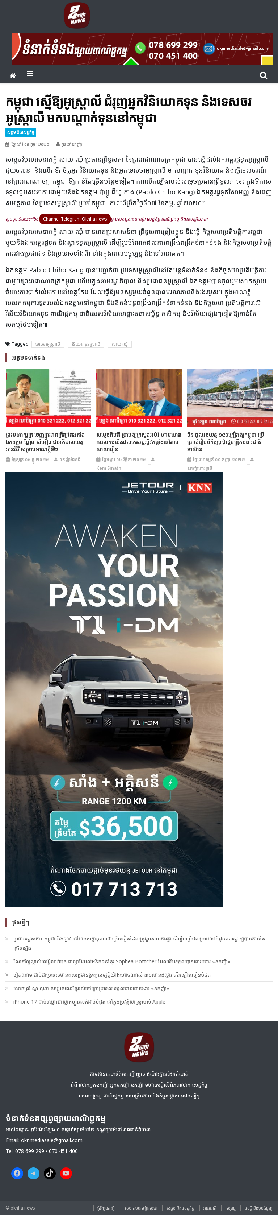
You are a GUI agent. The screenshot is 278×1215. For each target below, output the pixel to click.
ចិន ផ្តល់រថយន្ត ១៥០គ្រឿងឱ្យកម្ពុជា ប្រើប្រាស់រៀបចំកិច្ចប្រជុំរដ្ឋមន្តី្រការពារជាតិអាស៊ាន (225, 442)
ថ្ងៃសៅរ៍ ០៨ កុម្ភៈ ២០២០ (30, 144)
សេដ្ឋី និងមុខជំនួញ (259, 1208)
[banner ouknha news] (142, 47)
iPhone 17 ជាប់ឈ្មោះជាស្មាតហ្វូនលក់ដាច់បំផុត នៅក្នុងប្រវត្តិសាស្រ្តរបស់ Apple (89, 1001)
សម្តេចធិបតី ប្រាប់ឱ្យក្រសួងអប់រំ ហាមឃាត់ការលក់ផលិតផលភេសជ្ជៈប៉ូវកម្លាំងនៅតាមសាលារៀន (138, 442)
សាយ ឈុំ (120, 344)
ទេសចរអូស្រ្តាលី (47, 344)
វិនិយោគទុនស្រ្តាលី (86, 344)
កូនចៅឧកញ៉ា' (72, 144)
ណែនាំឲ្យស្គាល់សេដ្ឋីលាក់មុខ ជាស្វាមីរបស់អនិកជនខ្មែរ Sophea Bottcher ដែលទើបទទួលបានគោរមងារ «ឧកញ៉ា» (122, 961)
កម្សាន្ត (231, 1208)
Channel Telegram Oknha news (75, 219)
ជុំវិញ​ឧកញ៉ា (106, 1208)
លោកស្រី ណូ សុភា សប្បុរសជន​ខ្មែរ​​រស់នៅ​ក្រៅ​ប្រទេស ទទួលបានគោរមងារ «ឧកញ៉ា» (91, 988)
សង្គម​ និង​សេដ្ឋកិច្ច (20, 132)
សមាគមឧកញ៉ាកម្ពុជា (141, 1208)
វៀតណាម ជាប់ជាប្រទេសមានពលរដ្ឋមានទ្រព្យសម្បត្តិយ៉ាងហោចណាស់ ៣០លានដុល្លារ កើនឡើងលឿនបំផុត (112, 974)
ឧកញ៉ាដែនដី (70, 459)
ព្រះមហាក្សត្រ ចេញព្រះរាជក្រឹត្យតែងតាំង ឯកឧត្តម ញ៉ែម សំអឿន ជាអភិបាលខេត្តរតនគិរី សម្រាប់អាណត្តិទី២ (45, 442)
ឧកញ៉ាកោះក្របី (199, 468)
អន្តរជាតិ (209, 1208)
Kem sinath (108, 468)
